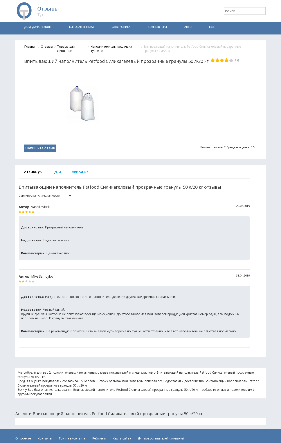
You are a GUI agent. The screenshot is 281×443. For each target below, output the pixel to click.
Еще (212, 27)
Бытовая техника (81, 27)
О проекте (23, 438)
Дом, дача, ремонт (38, 27)
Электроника (121, 27)
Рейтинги (99, 438)
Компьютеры (157, 27)
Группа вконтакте (72, 438)
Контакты (45, 438)
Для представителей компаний (161, 438)
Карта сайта (122, 438)
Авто (188, 27)
